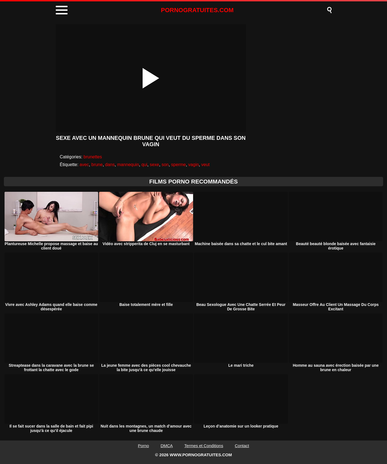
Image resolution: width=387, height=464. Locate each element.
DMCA (167, 445)
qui (144, 164)
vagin (193, 164)
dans (110, 164)
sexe (154, 164)
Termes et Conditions (203, 445)
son (165, 164)
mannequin (128, 164)
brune (97, 164)
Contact (242, 445)
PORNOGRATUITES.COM (197, 10)
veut (205, 164)
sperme (178, 164)
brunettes (93, 156)
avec (84, 164)
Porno (143, 445)
